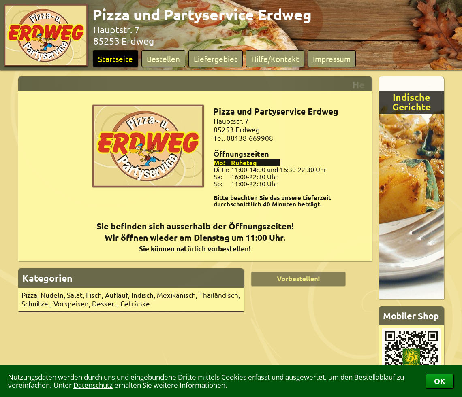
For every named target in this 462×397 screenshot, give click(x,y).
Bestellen (163, 59)
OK (439, 381)
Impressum (332, 59)
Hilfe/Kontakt (275, 59)
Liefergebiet (215, 59)
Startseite (115, 59)
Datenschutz (93, 385)
